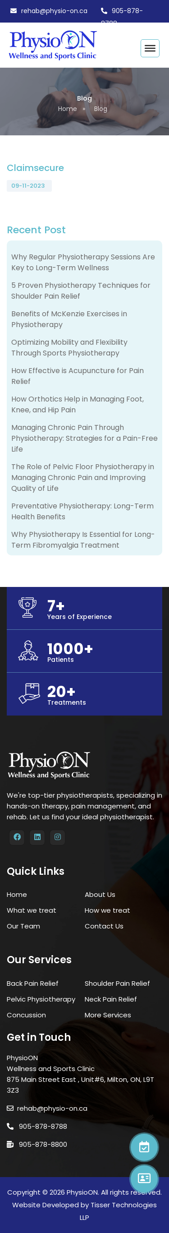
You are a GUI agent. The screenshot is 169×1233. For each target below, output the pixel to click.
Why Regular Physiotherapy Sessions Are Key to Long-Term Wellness (83, 262)
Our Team (23, 926)
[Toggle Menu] (150, 48)
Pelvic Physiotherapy (41, 999)
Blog (100, 108)
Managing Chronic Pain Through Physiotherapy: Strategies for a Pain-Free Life (84, 438)
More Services (108, 1015)
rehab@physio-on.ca (54, 10)
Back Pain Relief (33, 983)
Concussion (26, 1015)
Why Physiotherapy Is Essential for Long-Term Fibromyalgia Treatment (83, 539)
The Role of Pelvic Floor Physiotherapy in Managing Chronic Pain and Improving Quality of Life (82, 478)
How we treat (107, 910)
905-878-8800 (37, 1144)
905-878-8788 (37, 1126)
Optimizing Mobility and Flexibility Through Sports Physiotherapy (69, 347)
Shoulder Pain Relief (117, 983)
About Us (100, 894)
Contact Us (104, 926)
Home (67, 108)
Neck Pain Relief (111, 999)
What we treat (31, 910)
